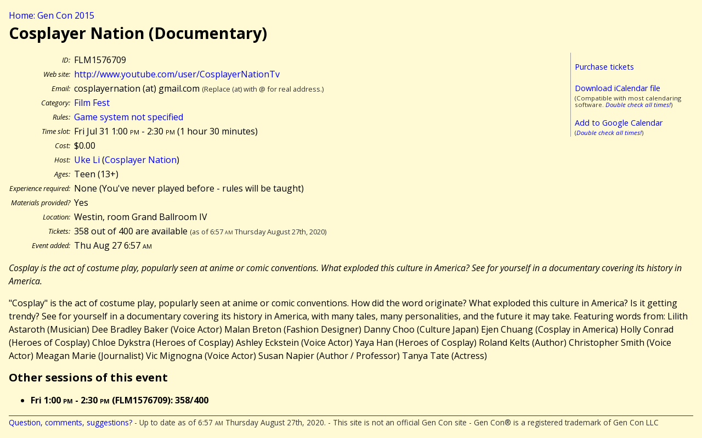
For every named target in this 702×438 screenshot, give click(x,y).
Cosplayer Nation (141, 160)
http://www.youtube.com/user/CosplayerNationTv (177, 74)
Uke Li (87, 160)
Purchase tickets (604, 66)
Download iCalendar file (617, 88)
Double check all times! (638, 104)
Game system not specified (128, 117)
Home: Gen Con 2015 (51, 15)
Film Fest (92, 103)
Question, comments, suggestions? (70, 422)
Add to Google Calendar (619, 122)
